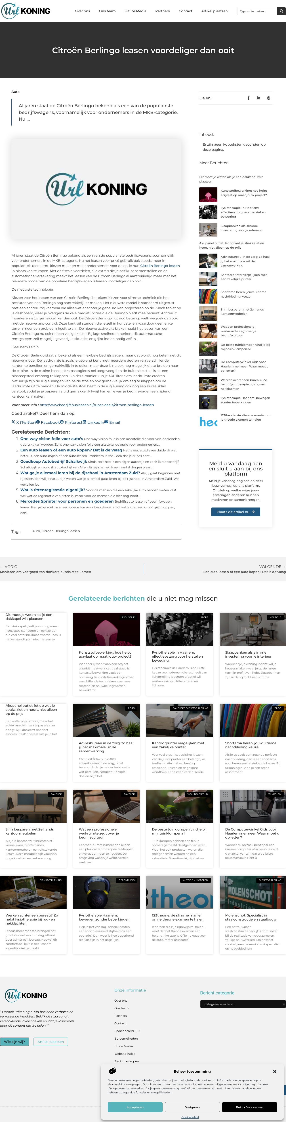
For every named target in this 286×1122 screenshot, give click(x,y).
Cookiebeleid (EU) (127, 1031)
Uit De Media (135, 11)
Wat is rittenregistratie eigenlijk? (52, 490)
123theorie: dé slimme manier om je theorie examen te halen (178, 917)
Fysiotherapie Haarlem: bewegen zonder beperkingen (104, 917)
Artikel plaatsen (214, 11)
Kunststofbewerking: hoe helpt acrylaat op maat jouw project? (105, 654)
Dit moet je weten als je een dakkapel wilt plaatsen (29, 616)
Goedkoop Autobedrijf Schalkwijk (53, 461)
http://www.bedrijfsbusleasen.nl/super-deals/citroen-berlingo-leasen (97, 405)
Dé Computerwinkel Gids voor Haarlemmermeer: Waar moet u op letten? (245, 366)
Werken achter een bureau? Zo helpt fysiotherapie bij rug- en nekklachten (244, 384)
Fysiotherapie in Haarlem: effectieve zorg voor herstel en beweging (243, 212)
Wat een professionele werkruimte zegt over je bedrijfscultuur (238, 331)
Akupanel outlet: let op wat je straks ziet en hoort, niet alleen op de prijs (31, 709)
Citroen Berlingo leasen (61, 531)
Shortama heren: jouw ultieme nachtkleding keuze (250, 745)
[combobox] (257, 11)
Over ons (82, 11)
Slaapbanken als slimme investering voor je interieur (248, 654)
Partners (162, 11)
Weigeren (192, 1107)
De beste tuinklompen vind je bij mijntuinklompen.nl (179, 831)
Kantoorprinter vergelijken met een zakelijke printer (178, 745)
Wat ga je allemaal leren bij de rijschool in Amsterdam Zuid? (80, 473)
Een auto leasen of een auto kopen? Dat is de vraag (71, 450)
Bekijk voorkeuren (249, 1107)
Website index (124, 1053)
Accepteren (135, 1107)
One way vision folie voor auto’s (51, 438)
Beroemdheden (126, 1038)
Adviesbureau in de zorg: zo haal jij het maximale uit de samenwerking (245, 261)
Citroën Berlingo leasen (160, 266)
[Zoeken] (281, 11)
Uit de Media (123, 1046)
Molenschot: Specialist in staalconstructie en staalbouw (250, 917)
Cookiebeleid (190, 1117)
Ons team (107, 11)
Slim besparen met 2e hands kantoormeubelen (30, 831)
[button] (275, 1071)
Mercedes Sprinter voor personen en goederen (67, 501)
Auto (15, 92)
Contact (185, 11)
